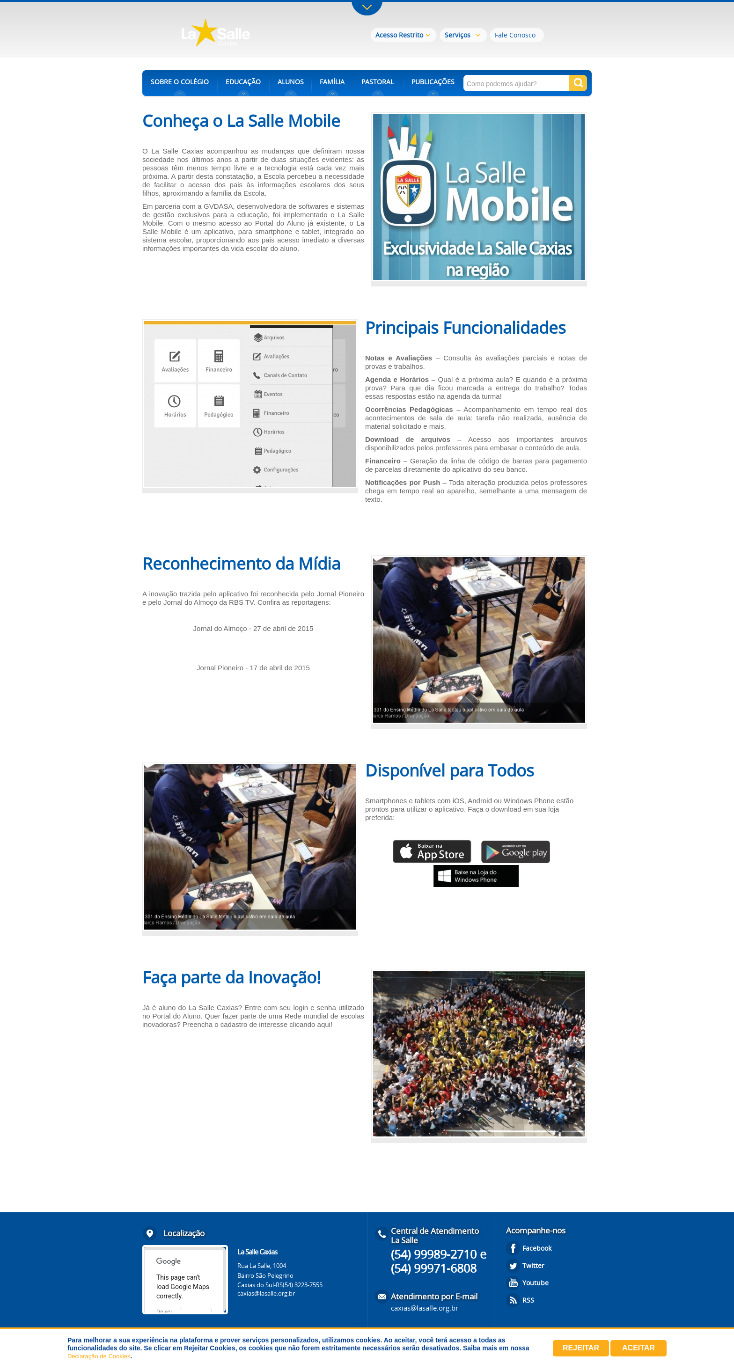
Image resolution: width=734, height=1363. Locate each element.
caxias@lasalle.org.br (266, 1293)
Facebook (536, 1248)
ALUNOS (291, 81)
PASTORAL (377, 81)
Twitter (533, 1265)
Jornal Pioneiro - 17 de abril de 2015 (253, 668)
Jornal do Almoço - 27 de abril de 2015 (253, 628)
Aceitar (638, 1348)
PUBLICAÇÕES (433, 81)
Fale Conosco (515, 34)
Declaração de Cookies (98, 1356)
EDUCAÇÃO (243, 81)
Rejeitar (581, 1348)
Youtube (535, 1282)
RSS (528, 1300)
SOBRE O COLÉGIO (180, 81)
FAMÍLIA (332, 81)
